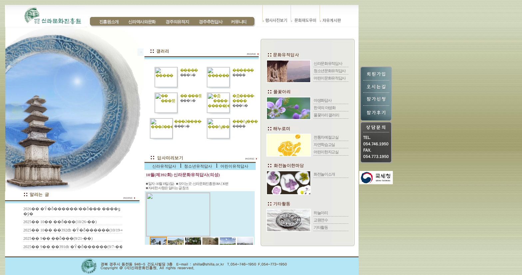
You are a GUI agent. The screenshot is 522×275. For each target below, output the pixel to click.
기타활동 (321, 227)
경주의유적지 (177, 21)
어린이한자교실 (326, 152)
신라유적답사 (164, 166)
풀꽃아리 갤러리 (326, 115)
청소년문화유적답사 (330, 71)
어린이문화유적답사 (330, 78)
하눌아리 (321, 212)
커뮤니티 (238, 21)
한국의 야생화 (325, 107)
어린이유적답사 (234, 166)
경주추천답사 (210, 21)
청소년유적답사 (198, 166)
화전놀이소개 (324, 174)
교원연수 (321, 220)
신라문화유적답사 (328, 63)
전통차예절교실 (326, 137)
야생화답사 (322, 100)
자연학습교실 (324, 144)
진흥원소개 (109, 21)
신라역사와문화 (141, 21)
